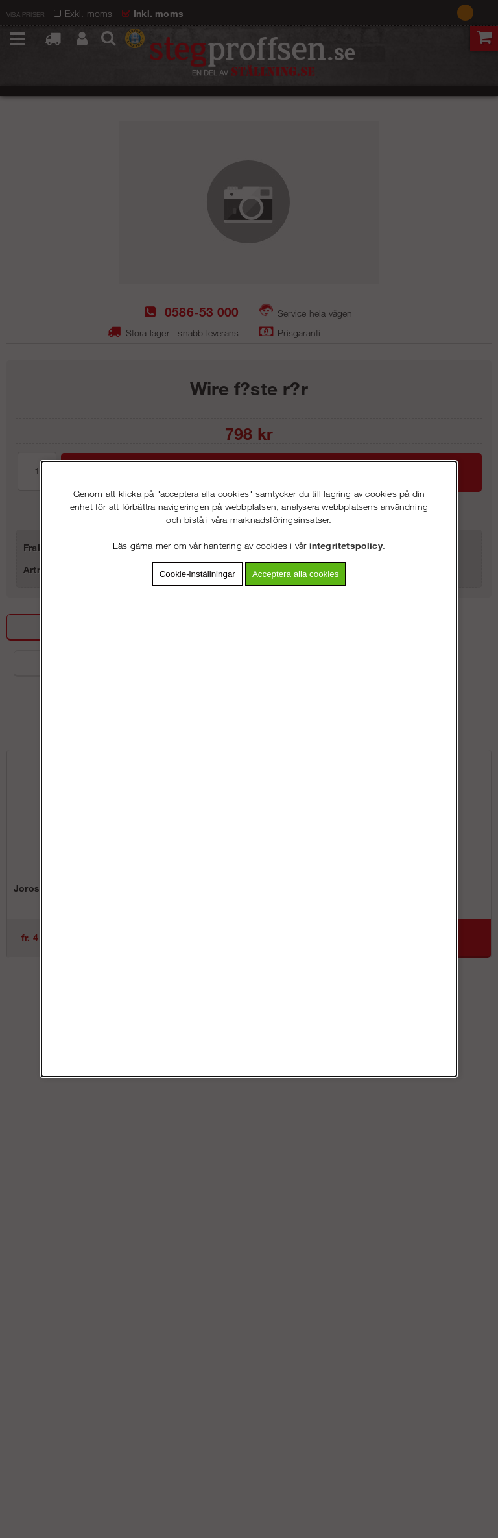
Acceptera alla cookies (295, 574)
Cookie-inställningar (197, 574)
